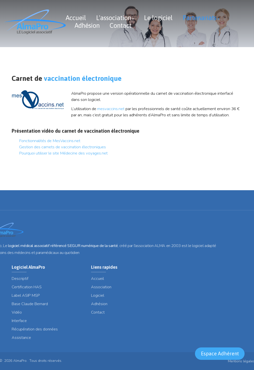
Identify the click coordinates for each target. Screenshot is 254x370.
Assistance (21, 339)
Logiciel (97, 297)
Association (101, 289)
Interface (19, 323)
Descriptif (20, 280)
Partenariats (200, 18)
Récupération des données (35, 331)
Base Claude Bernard (30, 306)
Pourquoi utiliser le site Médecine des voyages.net (63, 153)
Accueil (76, 18)
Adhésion (87, 25)
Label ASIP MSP (26, 297)
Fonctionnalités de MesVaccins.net (49, 141)
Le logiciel (158, 18)
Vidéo (17, 314)
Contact (120, 25)
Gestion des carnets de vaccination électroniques (62, 147)
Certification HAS (27, 289)
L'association (113, 18)
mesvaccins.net (111, 109)
